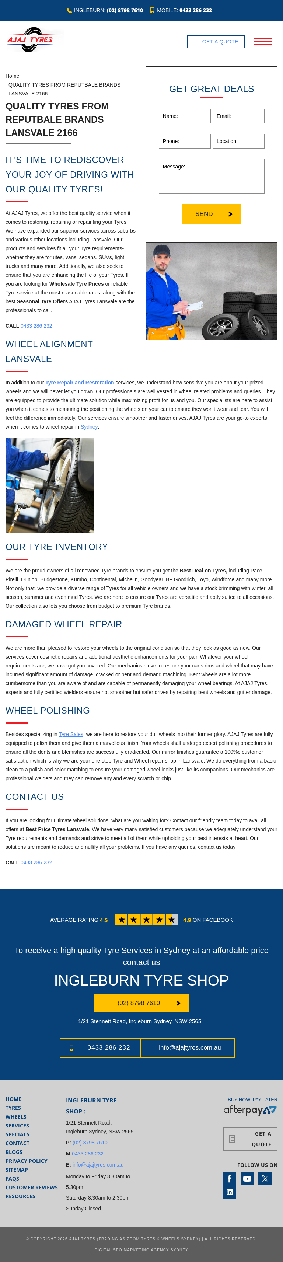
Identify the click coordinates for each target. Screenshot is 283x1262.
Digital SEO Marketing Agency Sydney (141, 1250)
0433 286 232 (195, 10)
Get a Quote (220, 42)
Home (12, 76)
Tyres (13, 1107)
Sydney (89, 427)
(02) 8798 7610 (125, 10)
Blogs (14, 1151)
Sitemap (17, 1169)
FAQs (12, 1178)
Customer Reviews (32, 1187)
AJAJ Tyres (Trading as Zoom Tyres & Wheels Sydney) (134, 1239)
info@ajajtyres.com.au (190, 1047)
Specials (17, 1134)
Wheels (16, 1116)
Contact (17, 1143)
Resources (20, 1196)
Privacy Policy (27, 1160)
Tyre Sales (71, 734)
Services (17, 1125)
